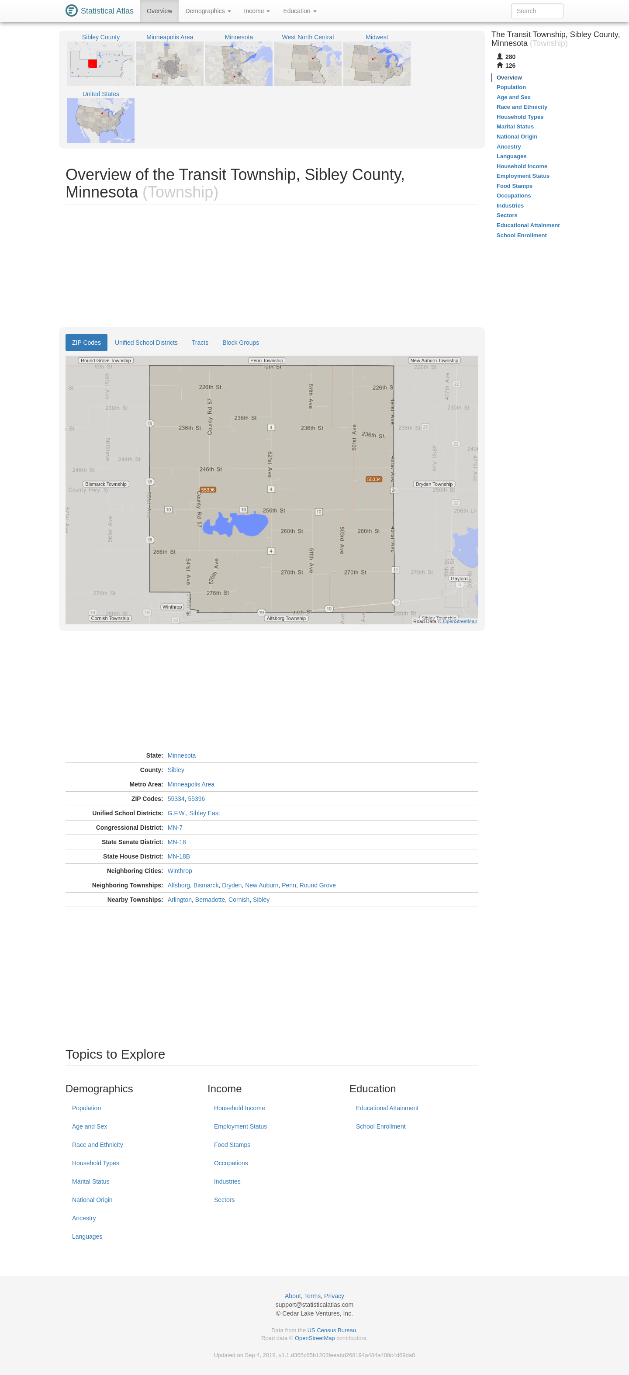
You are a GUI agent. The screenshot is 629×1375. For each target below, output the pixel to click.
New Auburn (261, 885)
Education (299, 10)
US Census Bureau (332, 1330)
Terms (312, 1295)
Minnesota (182, 755)
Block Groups (240, 342)
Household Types (95, 1163)
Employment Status (240, 1126)
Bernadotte (210, 899)
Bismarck (206, 885)
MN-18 (177, 841)
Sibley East (205, 813)
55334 (176, 798)
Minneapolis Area (191, 784)
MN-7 (175, 827)
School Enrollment (381, 1126)
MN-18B (179, 856)
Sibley (176, 769)
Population (86, 1108)
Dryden (232, 885)
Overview (159, 10)
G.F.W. (177, 813)
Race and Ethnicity (97, 1144)
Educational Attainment (387, 1108)
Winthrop (180, 870)
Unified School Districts (146, 342)
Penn (289, 885)
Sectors (224, 1199)
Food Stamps (232, 1144)
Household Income (239, 1108)
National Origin (92, 1199)
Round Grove (318, 885)
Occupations (231, 1163)
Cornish (238, 899)
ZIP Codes (86, 342)
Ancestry (84, 1218)
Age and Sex (89, 1126)
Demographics (208, 10)
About (293, 1295)
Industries (227, 1181)
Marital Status (91, 1181)
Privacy (334, 1295)
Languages (87, 1236)
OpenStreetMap (315, 1338)
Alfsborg (179, 885)
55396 (196, 798)
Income (257, 10)
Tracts (200, 342)
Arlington (180, 899)
